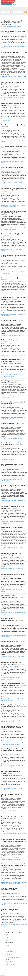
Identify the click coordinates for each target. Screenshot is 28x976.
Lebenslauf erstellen (6, 3)
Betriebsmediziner (9, 951)
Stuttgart (7, 940)
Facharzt (7, 945)
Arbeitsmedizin (8, 944)
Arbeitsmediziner (8, 956)
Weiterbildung (8, 950)
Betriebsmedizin (8, 953)
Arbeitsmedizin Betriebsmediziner (12, 957)
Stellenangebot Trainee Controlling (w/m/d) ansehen (13, 355)
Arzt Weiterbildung (9, 954)
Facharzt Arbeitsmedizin (10, 947)
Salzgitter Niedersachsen (10, 938)
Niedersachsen (8, 935)
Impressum (2, 975)
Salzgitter (7, 937)
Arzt (5, 948)
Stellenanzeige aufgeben (8, 1)
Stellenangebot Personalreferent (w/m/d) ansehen (12, 293)
